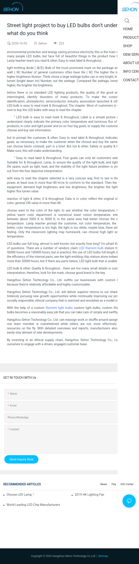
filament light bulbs (59, 308)
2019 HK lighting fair (89, 494)
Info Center (127, 484)
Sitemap (103, 556)
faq (114, 484)
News (103, 484)
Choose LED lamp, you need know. (20, 494)
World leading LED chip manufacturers (33, 504)
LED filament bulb (91, 248)
